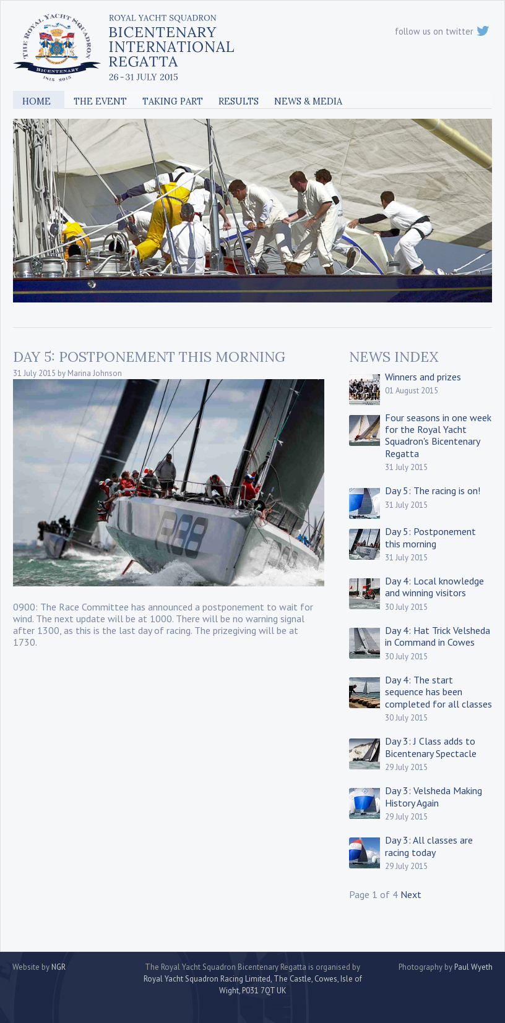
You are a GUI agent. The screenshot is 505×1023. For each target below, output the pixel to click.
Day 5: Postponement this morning (430, 537)
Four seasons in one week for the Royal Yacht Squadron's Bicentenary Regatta (438, 435)
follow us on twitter (442, 31)
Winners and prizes (423, 376)
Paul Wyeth (473, 967)
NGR (58, 967)
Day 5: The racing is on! (432, 490)
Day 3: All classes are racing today (429, 846)
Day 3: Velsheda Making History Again (433, 796)
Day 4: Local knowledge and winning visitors (434, 587)
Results (238, 101)
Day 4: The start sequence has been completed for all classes (438, 691)
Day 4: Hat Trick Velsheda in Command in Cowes (437, 636)
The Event (100, 101)
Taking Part (172, 101)
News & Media (308, 101)
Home (36, 101)
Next (410, 894)
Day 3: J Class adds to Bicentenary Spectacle (431, 747)
